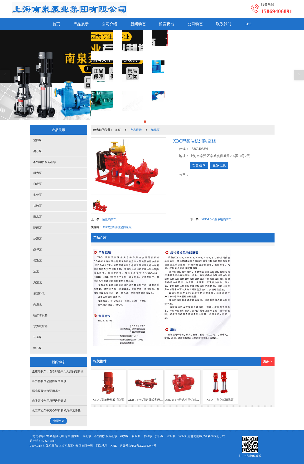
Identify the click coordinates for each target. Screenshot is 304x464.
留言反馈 (166, 24)
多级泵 (37, 195)
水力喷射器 (40, 326)
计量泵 (37, 337)
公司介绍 (109, 24)
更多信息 (219, 165)
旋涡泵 (37, 238)
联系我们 (223, 24)
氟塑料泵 (39, 293)
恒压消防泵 (109, 219)
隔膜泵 (37, 227)
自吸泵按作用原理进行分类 (49, 400)
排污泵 (37, 205)
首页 (56, 24)
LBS (248, 24)
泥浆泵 (37, 282)
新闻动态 (138, 24)
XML (114, 445)
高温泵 (37, 304)
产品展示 (81, 24)
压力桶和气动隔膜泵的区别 (49, 381)
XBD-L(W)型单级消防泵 (216, 219)
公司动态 (195, 24)
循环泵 (37, 348)
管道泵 (37, 260)
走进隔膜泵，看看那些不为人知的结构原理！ (60, 371)
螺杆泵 (37, 249)
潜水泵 (37, 216)
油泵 (36, 271)
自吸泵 (37, 184)
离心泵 (37, 151)
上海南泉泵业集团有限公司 (76, 445)
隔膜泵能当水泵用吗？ (46, 391)
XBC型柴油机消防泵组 (117, 227)
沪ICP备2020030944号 (143, 445)
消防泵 (155, 130)
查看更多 (59, 421)
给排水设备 (40, 315)
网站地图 (101, 445)
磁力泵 (37, 173)
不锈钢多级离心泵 (44, 162)
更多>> (267, 361)
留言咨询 (199, 165)
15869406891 (49, 441)
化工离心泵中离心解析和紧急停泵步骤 (56, 410)
